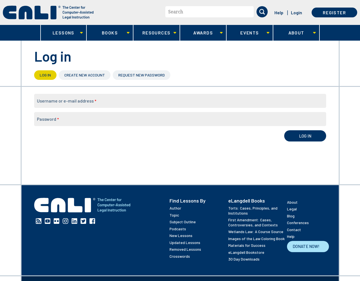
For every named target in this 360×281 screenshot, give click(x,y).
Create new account (84, 75)
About (294, 33)
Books (108, 33)
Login (296, 12)
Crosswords (180, 256)
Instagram (65, 221)
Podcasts (178, 228)
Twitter (83, 221)
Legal (292, 208)
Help (278, 12)
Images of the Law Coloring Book (256, 238)
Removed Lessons (185, 249)
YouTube (47, 221)
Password (48, 119)
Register (334, 12)
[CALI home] (48, 12)
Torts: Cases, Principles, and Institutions (252, 210)
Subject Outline (183, 221)
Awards (201, 33)
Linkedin (74, 221)
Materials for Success (246, 245)
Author (175, 208)
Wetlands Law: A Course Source (255, 231)
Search (175, 12)
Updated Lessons (185, 242)
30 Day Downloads (244, 259)
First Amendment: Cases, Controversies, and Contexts (253, 222)
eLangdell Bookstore (246, 252)
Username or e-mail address (66, 100)
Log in (48, 75)
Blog (291, 215)
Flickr (56, 221)
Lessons (62, 33)
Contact (294, 229)
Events (248, 33)
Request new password (141, 75)
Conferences (298, 222)
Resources (154, 33)
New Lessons (181, 235)
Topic (174, 215)
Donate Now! (306, 246)
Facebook (92, 221)
